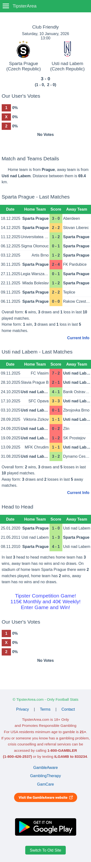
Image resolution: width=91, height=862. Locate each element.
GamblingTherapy (45, 776)
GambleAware (45, 768)
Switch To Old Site (45, 850)
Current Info (78, 338)
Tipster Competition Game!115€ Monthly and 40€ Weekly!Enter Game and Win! (45, 601)
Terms (45, 709)
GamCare (45, 784)
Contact (68, 709)
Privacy (22, 709)
